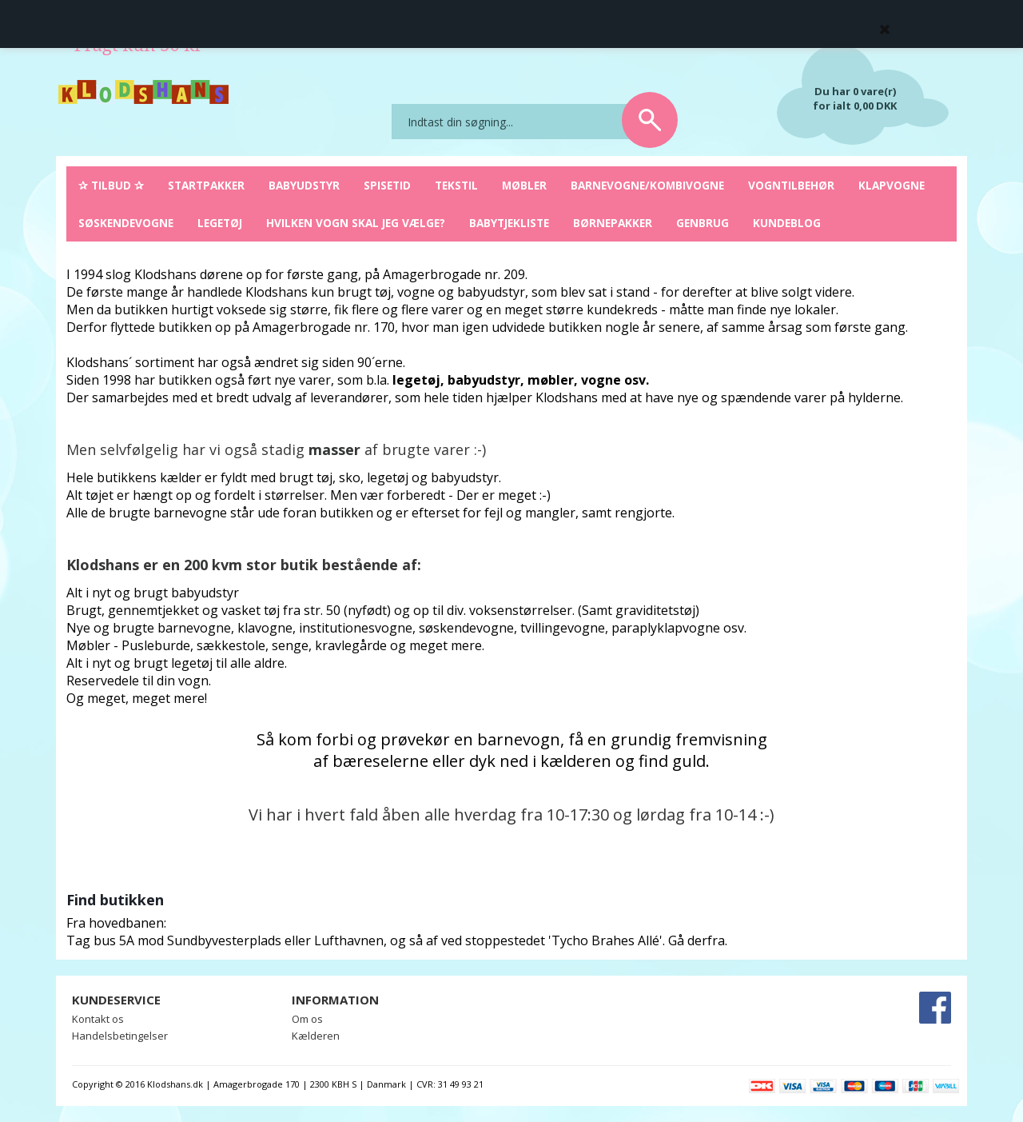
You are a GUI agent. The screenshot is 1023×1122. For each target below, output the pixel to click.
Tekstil (456, 185)
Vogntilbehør (791, 185)
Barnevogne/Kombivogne (647, 185)
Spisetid (387, 185)
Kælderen (316, 1035)
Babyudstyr (304, 185)
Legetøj (219, 222)
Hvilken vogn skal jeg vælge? (355, 222)
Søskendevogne (125, 222)
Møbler (524, 185)
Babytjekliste (509, 222)
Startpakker (206, 185)
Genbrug (702, 222)
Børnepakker (612, 222)
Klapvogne (891, 185)
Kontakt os (98, 1019)
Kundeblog (787, 222)
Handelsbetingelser (120, 1035)
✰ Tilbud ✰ (111, 185)
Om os (307, 1019)
